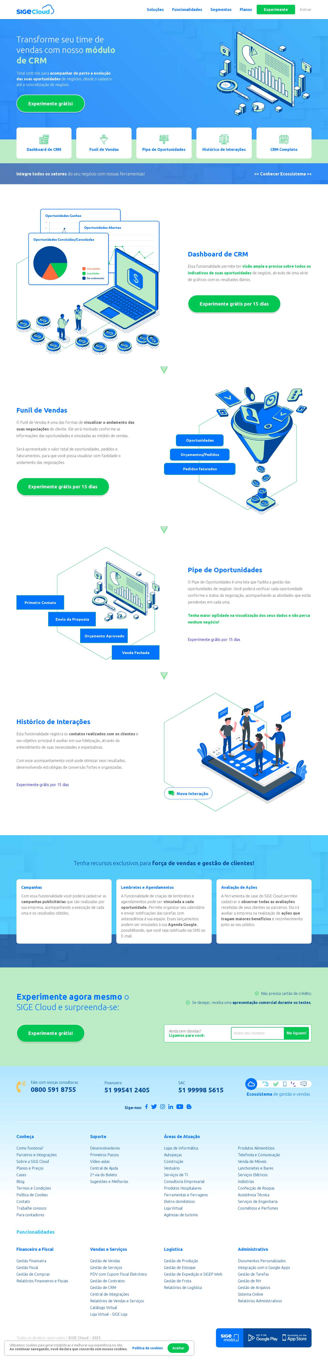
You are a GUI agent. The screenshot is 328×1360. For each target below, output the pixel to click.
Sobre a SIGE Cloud (32, 1162)
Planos (246, 9)
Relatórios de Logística (183, 1288)
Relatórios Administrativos (260, 1301)
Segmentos (220, 9)
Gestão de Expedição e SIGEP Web (193, 1275)
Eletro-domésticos (179, 1202)
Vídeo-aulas (100, 1162)
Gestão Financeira (31, 1261)
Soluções (155, 9)
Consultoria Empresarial (184, 1182)
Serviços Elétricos (253, 1175)
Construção (173, 1162)
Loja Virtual (173, 1209)
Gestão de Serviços (106, 1268)
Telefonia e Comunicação (259, 1155)
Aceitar (178, 1348)
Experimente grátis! (52, 103)
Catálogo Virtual (103, 1308)
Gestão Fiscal (27, 1268)
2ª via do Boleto (103, 1175)
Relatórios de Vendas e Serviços (117, 1301)
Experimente (276, 9)
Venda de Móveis (252, 1162)
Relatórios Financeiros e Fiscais (42, 1281)
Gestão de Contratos (107, 1281)
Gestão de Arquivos (254, 1288)
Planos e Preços (30, 1169)
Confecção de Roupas (256, 1189)
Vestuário (172, 1169)
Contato (23, 1202)
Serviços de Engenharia (257, 1202)
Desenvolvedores (105, 1149)
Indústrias (246, 1182)
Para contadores (30, 1215)
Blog (20, 1182)
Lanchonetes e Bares (255, 1169)
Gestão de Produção (181, 1261)
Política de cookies (147, 1348)
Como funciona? (29, 1149)
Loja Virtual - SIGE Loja (108, 1315)
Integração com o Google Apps (264, 1268)
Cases (21, 1175)
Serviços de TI (176, 1175)
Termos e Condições (33, 1189)
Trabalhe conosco (31, 1209)
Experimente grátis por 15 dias (235, 304)
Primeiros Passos (104, 1155)
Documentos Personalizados (262, 1261)
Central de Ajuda (104, 1169)
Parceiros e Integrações (36, 1155)
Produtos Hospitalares (183, 1189)
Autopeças (173, 1155)
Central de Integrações (109, 1295)
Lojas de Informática (181, 1149)
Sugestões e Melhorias (109, 1182)
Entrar (306, 9)
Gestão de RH (249, 1281)
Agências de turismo (181, 1215)
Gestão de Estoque (179, 1268)
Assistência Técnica (253, 1195)
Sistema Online (250, 1295)
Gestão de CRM (103, 1288)
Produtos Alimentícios (256, 1149)
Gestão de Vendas (105, 1261)
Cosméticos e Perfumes (258, 1209)
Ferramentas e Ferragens (186, 1195)
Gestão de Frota (177, 1281)
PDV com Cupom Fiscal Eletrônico (118, 1275)
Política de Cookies (32, 1195)
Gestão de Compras (33, 1275)
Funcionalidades (187, 9)
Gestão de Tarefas (253, 1275)
